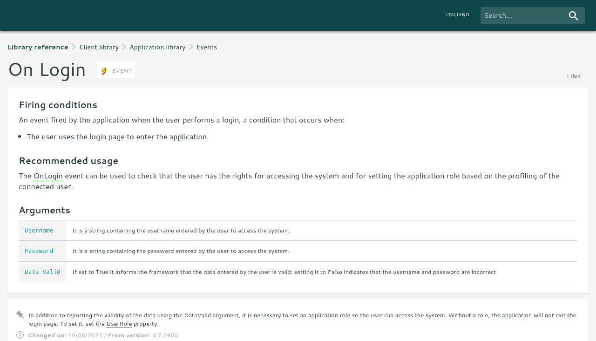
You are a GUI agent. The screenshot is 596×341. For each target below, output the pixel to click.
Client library (99, 47)
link (574, 76)
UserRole (119, 323)
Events (206, 47)
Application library (157, 47)
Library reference (37, 47)
